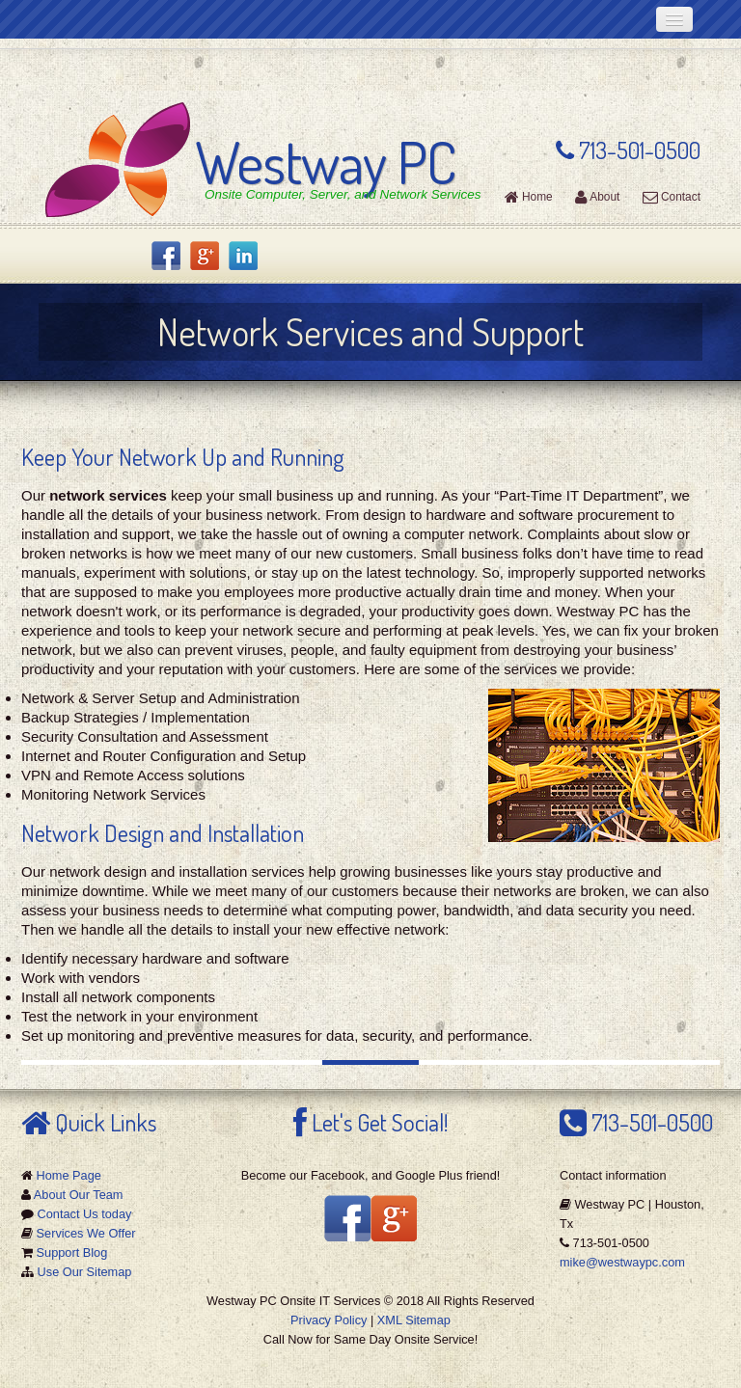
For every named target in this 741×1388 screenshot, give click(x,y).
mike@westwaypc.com (622, 1262)
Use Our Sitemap (85, 1272)
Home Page (69, 1175)
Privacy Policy (328, 1320)
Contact (671, 197)
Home (529, 197)
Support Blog (72, 1252)
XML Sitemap (414, 1320)
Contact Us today (85, 1214)
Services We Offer (86, 1233)
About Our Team (79, 1194)
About (597, 197)
